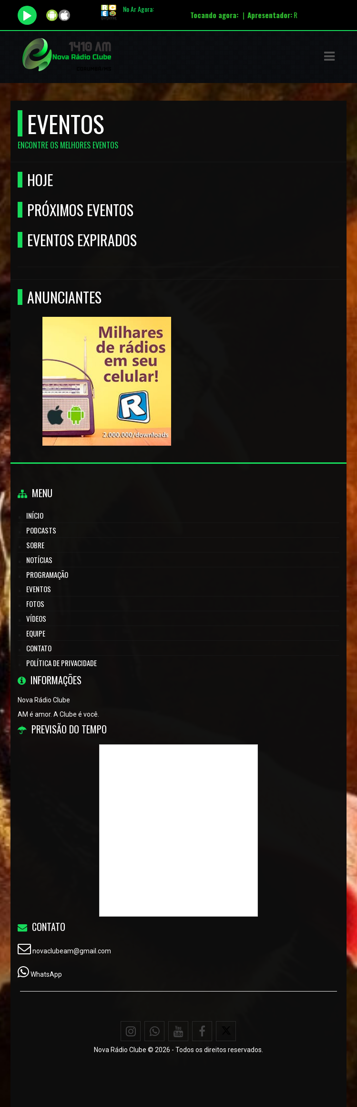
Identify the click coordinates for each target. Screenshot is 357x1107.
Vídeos (36, 618)
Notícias (39, 559)
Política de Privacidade (61, 663)
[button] (329, 56)
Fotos (35, 603)
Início (34, 515)
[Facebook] (202, 1031)
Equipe (35, 633)
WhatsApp (46, 974)
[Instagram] (131, 1031)
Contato (38, 648)
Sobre (35, 545)
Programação (47, 574)
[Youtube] (178, 1031)
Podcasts (41, 530)
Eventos (38, 589)
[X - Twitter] (226, 1031)
